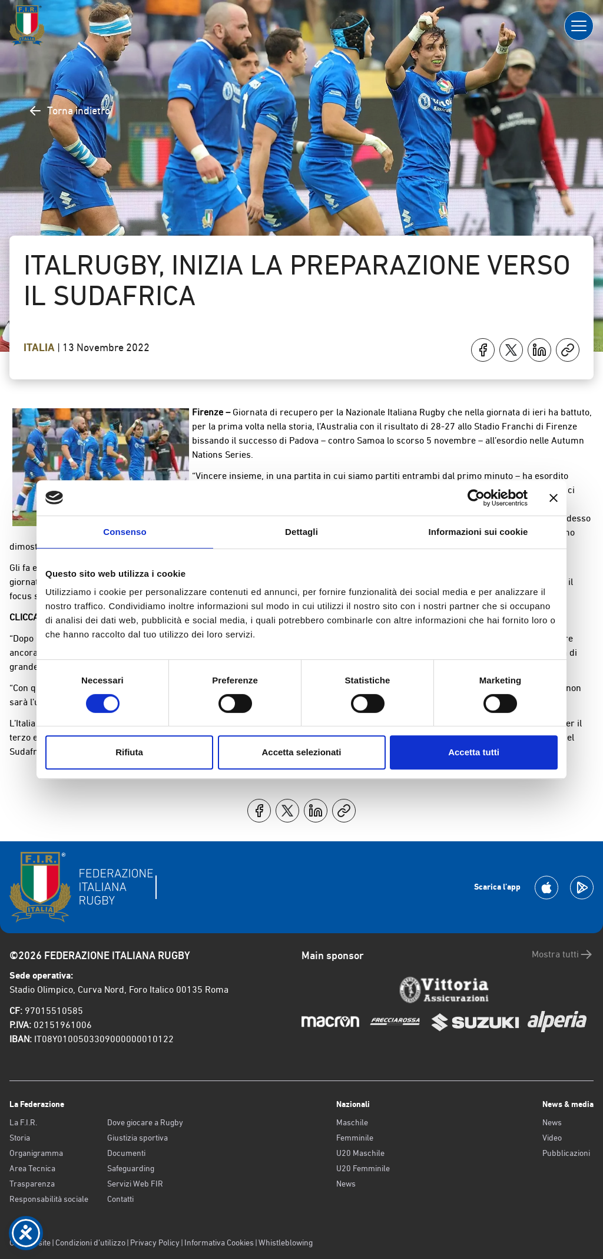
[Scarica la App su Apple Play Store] (546, 887)
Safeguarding (130, 1168)
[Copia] (567, 350)
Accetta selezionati (301, 752)
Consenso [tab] (124, 532)
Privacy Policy (155, 1242)
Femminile (354, 1137)
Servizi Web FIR (135, 1183)
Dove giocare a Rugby (145, 1122)
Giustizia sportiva (137, 1137)
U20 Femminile (363, 1168)
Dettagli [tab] (301, 532)
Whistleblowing (286, 1242)
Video (552, 1137)
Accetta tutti (473, 752)
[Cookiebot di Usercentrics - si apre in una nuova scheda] (476, 498)
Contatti (120, 1199)
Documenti (126, 1153)
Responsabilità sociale (48, 1199)
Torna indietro (69, 111)
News (346, 1183)
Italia (40, 347)
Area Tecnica (32, 1168)
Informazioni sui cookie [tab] (478, 532)
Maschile (352, 1122)
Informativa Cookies (219, 1242)
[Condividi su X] (511, 350)
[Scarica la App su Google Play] (582, 887)
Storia (19, 1137)
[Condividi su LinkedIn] (539, 350)
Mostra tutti (563, 954)
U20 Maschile (360, 1153)
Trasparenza (32, 1183)
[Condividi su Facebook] (483, 350)
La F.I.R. (23, 1122)
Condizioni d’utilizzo (90, 1242)
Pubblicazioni (566, 1153)
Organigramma (36, 1153)
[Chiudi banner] (553, 498)
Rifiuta (129, 752)
